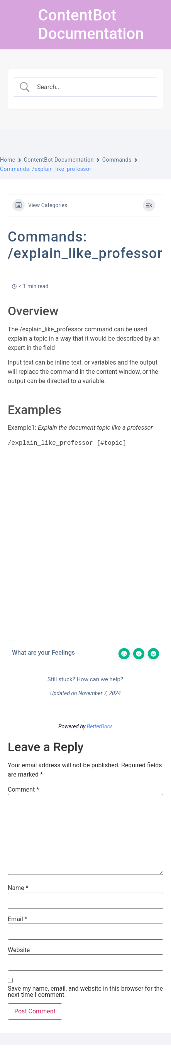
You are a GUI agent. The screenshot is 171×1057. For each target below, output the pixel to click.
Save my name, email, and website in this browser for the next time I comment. (85, 992)
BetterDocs (100, 726)
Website (19, 950)
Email (17, 919)
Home (7, 160)
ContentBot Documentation (91, 24)
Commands (117, 160)
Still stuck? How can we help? (84, 679)
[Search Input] (92, 87)
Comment (23, 790)
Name (18, 888)
